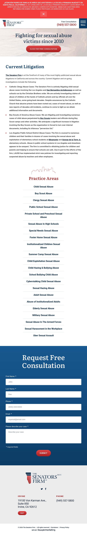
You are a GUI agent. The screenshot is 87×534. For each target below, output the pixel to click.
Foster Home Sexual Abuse (43, 237)
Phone (9, 401)
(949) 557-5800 (66, 24)
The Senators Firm (14, 75)
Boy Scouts (45, 118)
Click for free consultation (43, 49)
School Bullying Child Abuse (43, 274)
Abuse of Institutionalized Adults (43, 301)
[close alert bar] (43, 14)
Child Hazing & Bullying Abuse (43, 267)
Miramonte (53, 140)
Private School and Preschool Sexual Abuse (43, 215)
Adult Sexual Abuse (43, 295)
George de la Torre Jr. (71, 140)
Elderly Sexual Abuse (43, 308)
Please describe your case (17, 426)
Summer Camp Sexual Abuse (43, 254)
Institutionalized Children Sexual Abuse (43, 246)
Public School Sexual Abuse (43, 207)
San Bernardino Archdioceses (59, 90)
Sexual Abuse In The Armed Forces (43, 322)
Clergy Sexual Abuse (43, 200)
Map (22, 513)
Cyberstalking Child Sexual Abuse (43, 281)
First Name (11, 376)
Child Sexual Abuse (43, 186)
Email (9, 414)
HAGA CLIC (62, 7)
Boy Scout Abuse (43, 193)
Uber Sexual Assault (43, 335)
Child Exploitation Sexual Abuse (43, 261)
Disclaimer (54, 527)
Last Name (11, 389)
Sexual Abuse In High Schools (43, 224)
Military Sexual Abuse (43, 315)
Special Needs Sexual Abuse (43, 230)
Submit (43, 453)
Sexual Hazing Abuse (43, 288)
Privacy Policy (64, 527)
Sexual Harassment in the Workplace (43, 328)
